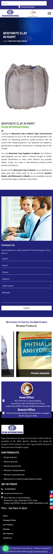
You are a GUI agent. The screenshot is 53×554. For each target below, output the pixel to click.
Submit (26, 308)
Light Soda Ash (10, 457)
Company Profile (9, 520)
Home (5, 516)
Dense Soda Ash (11, 462)
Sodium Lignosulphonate (14, 474)
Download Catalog (26, 7)
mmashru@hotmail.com (12, 493)
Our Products (8, 525)
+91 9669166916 (8, 489)
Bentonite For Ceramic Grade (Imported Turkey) (23, 479)
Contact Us (7, 538)
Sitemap (6, 529)
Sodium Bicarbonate (12, 466)
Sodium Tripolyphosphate (14, 470)
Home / (6, 41)
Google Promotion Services (37, 551)
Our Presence (8, 533)
